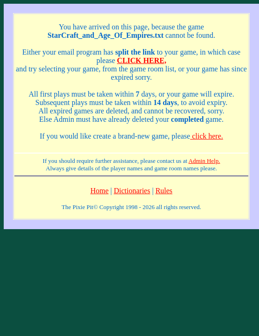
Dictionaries (132, 191)
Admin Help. (204, 160)
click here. (206, 136)
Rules (164, 191)
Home (99, 191)
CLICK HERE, (141, 60)
